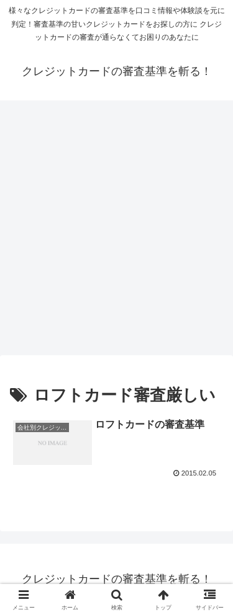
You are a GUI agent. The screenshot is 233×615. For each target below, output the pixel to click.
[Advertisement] (116, 231)
